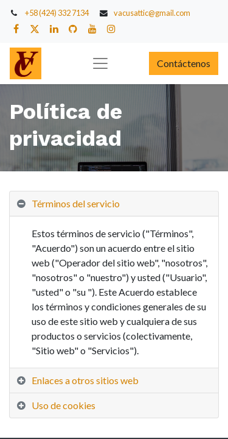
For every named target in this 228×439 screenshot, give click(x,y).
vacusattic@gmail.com (152, 13)
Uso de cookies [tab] (63, 405)
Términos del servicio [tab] (76, 203)
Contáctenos (183, 63)
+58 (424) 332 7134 (57, 13)
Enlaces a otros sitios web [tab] (85, 380)
